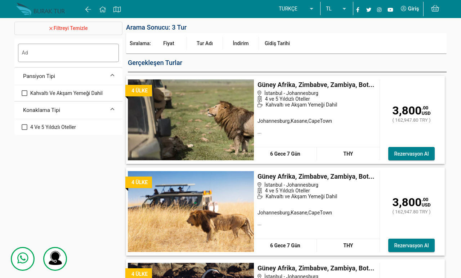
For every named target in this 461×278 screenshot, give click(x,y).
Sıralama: (140, 43)
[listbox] (297, 9)
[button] (68, 76)
